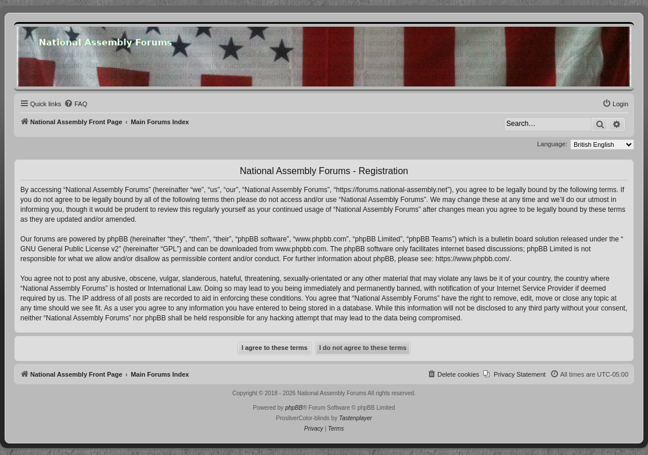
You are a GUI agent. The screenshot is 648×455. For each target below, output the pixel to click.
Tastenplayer (355, 418)
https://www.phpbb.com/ (472, 259)
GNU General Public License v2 (69, 249)
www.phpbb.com (300, 249)
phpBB (294, 408)
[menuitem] (75, 104)
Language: (552, 143)
